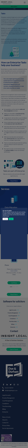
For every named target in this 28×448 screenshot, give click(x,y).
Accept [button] (11, 219)
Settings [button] (5, 219)
